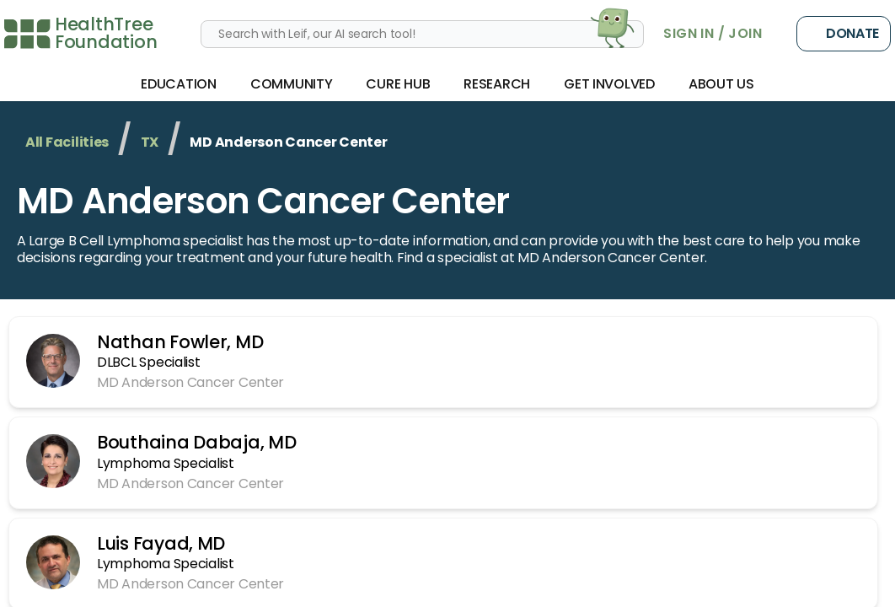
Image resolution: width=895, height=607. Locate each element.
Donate (843, 34)
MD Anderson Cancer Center (263, 201)
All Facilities (67, 142)
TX (149, 142)
